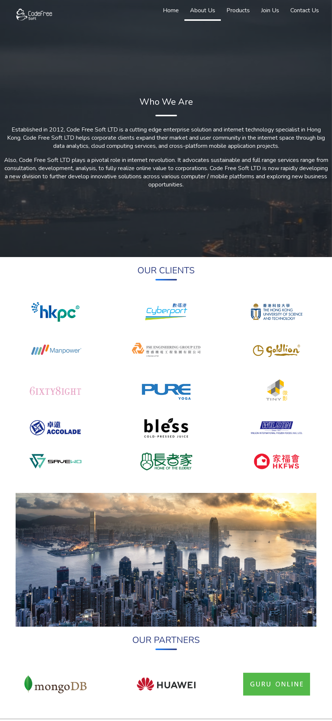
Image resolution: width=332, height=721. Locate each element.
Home (171, 10)
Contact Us (304, 10)
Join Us (270, 10)
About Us (202, 10)
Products (238, 10)
